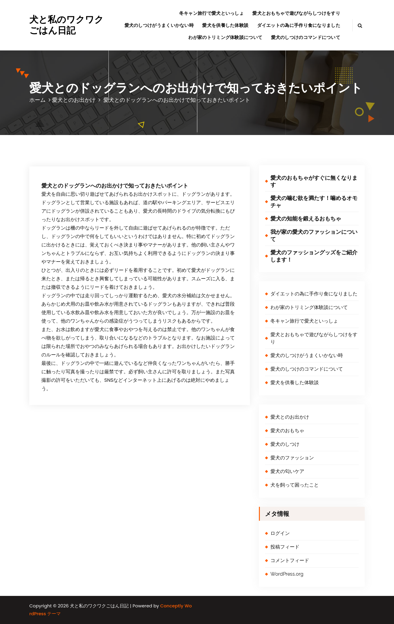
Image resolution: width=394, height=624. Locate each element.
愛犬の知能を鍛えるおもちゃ (305, 218)
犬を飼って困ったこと (294, 485)
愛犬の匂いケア (287, 471)
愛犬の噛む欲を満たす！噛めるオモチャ (313, 201)
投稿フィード (284, 547)
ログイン (280, 533)
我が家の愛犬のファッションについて (313, 235)
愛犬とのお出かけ (73, 100)
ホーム (37, 100)
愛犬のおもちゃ (287, 430)
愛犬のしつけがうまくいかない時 (159, 25)
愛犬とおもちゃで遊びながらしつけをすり (296, 13)
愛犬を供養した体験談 (225, 25)
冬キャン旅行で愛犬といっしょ (211, 13)
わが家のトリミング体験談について (225, 37)
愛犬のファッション (292, 458)
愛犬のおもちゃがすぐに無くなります (313, 181)
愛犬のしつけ (284, 444)
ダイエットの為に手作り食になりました (298, 25)
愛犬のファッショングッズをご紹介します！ (313, 255)
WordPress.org (286, 574)
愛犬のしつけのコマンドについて (306, 37)
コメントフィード (289, 560)
